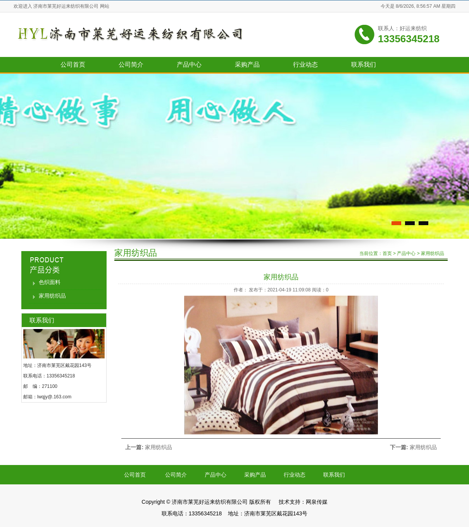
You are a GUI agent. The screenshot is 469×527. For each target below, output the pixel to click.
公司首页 (72, 64)
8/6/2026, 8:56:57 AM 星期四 (425, 6)
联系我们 (363, 64)
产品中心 (189, 64)
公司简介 (131, 64)
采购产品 (247, 64)
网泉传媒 (317, 502)
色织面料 (49, 282)
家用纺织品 (52, 296)
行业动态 (305, 64)
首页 (387, 253)
